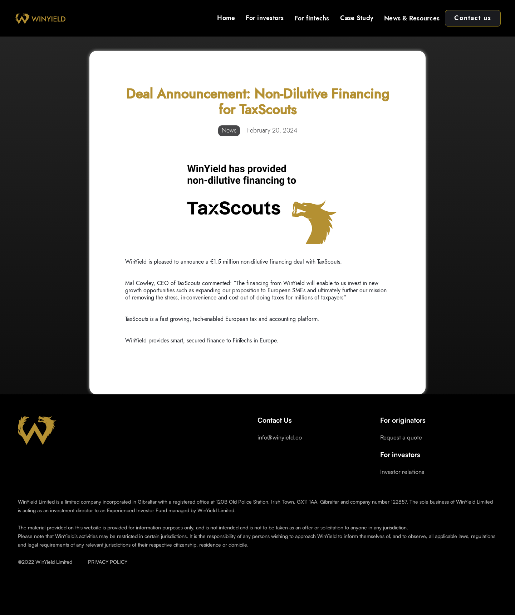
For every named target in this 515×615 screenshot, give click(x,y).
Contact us (472, 18)
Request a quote (401, 437)
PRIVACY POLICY (107, 562)
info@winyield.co (280, 437)
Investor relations (402, 471)
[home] (39, 18)
